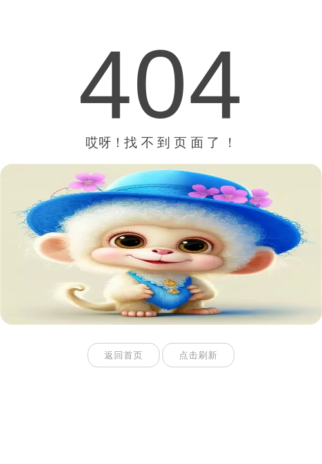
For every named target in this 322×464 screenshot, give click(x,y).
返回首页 (123, 355)
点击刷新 (198, 355)
